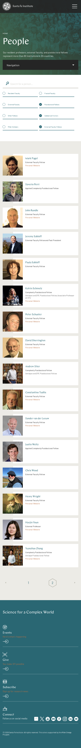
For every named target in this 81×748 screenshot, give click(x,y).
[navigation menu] (74, 7)
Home (5, 34)
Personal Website (32, 165)
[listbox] (40, 65)
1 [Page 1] (28, 583)
